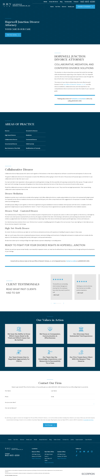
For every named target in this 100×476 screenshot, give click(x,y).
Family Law (29, 439)
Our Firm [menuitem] (57, 6)
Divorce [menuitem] (64, 6)
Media (45, 1)
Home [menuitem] (52, 6)
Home (9, 439)
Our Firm (15, 439)
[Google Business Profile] (80, 451)
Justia (72, 439)
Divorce (22, 439)
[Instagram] (92, 451)
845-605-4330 (87, 2)
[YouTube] (84, 451)
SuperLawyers (79, 439)
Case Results (88, 439)
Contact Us (65, 439)
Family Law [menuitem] (71, 6)
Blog (61, 1)
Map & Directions (36, 458)
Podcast (76, 1)
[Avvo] (88, 451)
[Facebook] (76, 451)
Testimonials (68, 1)
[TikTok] (76, 455)
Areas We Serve (53, 1)
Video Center (57, 439)
